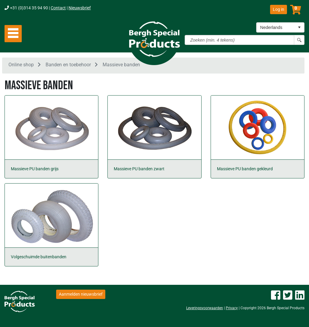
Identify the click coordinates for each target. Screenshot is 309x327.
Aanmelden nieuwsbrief (81, 294)
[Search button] (299, 40)
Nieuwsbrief (79, 8)
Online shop (21, 66)
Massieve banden (121, 66)
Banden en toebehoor (68, 66)
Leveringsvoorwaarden (204, 308)
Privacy (232, 308)
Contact (58, 8)
